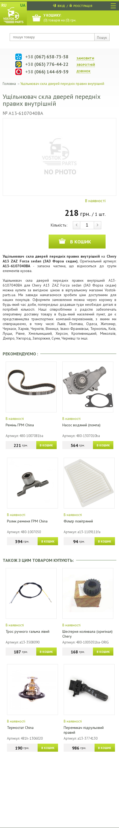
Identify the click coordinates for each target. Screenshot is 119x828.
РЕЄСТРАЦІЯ (82, 6)
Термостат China (20, 727)
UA (23, 5)
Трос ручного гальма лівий (27, 631)
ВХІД (61, 6)
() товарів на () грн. (60, 17)
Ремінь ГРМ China (20, 425)
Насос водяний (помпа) (81, 425)
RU (3, 5)
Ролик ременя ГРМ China (27, 521)
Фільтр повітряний (78, 521)
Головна (9, 83)
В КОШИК (46, 445)
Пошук (102, 37)
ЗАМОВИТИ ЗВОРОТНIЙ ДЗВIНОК (86, 64)
